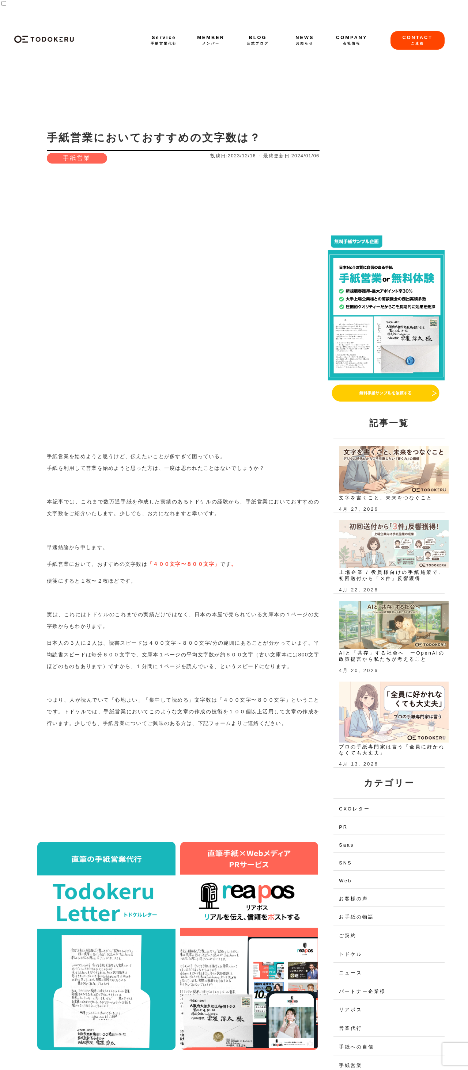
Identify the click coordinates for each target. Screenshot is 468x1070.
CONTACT (418, 40)
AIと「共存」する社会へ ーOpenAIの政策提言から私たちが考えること (392, 656)
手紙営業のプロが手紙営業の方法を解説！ (245, 833)
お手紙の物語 (356, 917)
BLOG (258, 40)
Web (345, 880)
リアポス (350, 1009)
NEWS (304, 40)
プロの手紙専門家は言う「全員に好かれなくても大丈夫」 (392, 750)
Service (164, 40)
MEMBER (210, 40)
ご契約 (347, 935)
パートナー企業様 (362, 991)
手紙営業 (77, 158)
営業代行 (350, 1028)
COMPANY (351, 40)
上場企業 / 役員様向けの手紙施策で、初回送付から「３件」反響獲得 (392, 575)
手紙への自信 (356, 1047)
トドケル (350, 954)
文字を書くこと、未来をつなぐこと (386, 498)
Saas (346, 845)
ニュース (350, 972)
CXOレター (354, 809)
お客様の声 (353, 898)
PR (343, 827)
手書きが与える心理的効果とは (105, 833)
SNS (345, 863)
